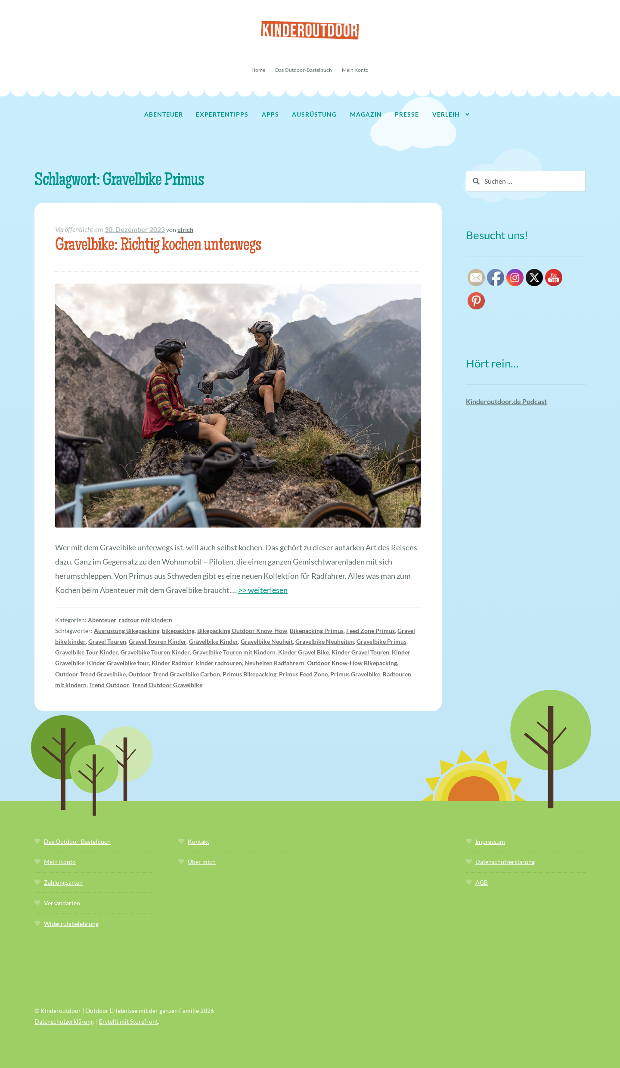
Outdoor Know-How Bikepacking (352, 663)
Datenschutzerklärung (505, 861)
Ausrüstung (314, 114)
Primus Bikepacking (249, 674)
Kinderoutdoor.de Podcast (506, 401)
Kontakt (198, 841)
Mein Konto (355, 70)
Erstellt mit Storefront (128, 1021)
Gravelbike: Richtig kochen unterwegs (158, 246)
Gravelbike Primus (381, 641)
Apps (270, 114)
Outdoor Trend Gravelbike (90, 674)
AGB (481, 882)
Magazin (366, 114)
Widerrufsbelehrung (71, 923)
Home (258, 70)
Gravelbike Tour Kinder (86, 652)
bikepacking (178, 630)
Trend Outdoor (109, 684)
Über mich (202, 861)
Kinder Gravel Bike (303, 652)
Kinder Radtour (172, 663)
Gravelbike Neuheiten (324, 641)
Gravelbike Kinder (213, 641)
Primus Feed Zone (303, 674)
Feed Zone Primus (370, 630)
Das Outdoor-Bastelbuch (303, 70)
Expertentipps (222, 114)
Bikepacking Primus (317, 630)
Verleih (446, 114)
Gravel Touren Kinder (157, 641)
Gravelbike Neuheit (267, 641)
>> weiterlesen (263, 590)
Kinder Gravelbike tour (118, 663)
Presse (407, 114)
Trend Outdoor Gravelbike (167, 684)
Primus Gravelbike (355, 674)
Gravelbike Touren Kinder (155, 652)
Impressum (490, 841)
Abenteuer (163, 114)
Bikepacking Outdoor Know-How (242, 630)
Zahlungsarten (63, 882)
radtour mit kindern (145, 620)
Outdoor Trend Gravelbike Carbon (174, 674)
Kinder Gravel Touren (360, 652)
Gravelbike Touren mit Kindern (234, 652)
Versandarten (62, 903)
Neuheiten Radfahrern (274, 663)
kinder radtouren (219, 663)
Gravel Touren (107, 641)
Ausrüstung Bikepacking (126, 630)
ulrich (185, 229)
